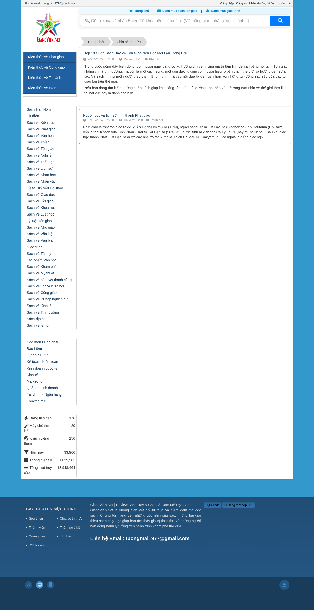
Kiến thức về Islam (42, 88)
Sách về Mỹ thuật (40, 273)
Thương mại (36, 401)
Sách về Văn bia (40, 240)
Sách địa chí (37, 319)
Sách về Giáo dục (41, 195)
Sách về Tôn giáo (40, 149)
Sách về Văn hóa (40, 136)
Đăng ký (241, 3)
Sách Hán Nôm (39, 109)
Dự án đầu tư (37, 355)
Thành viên (37, 527)
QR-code (212, 505)
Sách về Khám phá (42, 267)
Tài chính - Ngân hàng (44, 394)
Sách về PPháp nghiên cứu (48, 299)
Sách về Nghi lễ (39, 155)
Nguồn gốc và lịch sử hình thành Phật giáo (116, 115)
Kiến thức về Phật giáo (46, 57)
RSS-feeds (37, 545)
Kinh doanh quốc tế (42, 368)
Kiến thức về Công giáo (46, 67)
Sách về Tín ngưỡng (43, 312)
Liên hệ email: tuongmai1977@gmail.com (49, 3)
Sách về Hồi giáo (40, 201)
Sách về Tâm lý (39, 254)
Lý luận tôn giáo (39, 221)
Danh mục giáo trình (223, 11)
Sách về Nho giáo (41, 227)
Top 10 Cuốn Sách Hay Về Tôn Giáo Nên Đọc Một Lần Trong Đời (135, 53)
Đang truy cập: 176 (238, 505)
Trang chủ (139, 11)
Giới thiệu (36, 518)
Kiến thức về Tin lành (44, 78)
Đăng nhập (227, 3)
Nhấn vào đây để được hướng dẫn (270, 3)
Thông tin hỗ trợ (274, 31)
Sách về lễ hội (38, 325)
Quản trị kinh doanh (42, 388)
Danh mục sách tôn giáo (177, 11)
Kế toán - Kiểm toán (42, 362)
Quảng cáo (37, 536)
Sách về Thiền (38, 142)
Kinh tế (32, 375)
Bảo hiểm (34, 349)
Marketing (34, 381)
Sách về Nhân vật (41, 181)
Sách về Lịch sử (39, 168)
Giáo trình (34, 247)
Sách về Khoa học (41, 208)
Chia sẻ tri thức (71, 518)
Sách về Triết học (40, 162)
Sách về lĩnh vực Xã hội (45, 286)
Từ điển (33, 116)
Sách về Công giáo (42, 293)
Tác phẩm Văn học (42, 260)
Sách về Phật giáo (41, 129)
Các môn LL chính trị (43, 342)
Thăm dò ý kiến (71, 527)
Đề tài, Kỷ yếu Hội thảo (45, 188)
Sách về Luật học (40, 214)
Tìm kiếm (66, 536)
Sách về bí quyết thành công (49, 280)
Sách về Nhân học (41, 175)
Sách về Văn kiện (40, 234)
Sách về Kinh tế (39, 306)
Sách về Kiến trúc (41, 122)
